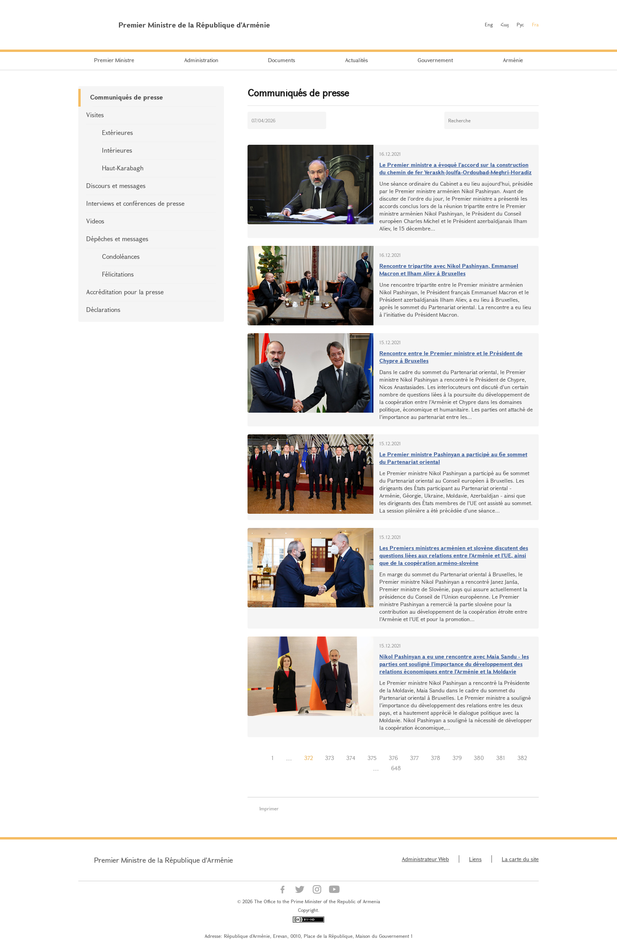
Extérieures (117, 132)
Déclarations (103, 309)
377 (414, 758)
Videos (95, 221)
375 (372, 758)
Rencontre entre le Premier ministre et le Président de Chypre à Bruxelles (451, 356)
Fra (535, 24)
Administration (201, 60)
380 (479, 758)
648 (396, 768)
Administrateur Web (425, 859)
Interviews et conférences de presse (135, 203)
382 (522, 758)
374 (350, 758)
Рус (520, 24)
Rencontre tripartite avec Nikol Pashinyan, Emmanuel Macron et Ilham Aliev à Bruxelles (448, 269)
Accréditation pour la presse (125, 292)
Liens (475, 859)
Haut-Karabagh (123, 168)
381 (500, 758)
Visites (95, 115)
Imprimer (269, 808)
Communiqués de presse (126, 97)
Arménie (513, 60)
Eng (489, 24)
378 (435, 758)
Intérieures (117, 150)
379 (457, 758)
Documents (281, 60)
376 (393, 758)
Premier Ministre (114, 60)
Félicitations (118, 274)
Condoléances (121, 256)
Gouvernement (435, 60)
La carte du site (520, 859)
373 (329, 758)
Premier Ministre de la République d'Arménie (163, 860)
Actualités (356, 60)
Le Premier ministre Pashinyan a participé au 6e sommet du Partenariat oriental (453, 457)
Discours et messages (116, 185)
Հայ (505, 24)
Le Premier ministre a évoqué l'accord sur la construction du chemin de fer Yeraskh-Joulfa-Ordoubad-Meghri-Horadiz (455, 168)
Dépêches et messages (117, 238)
